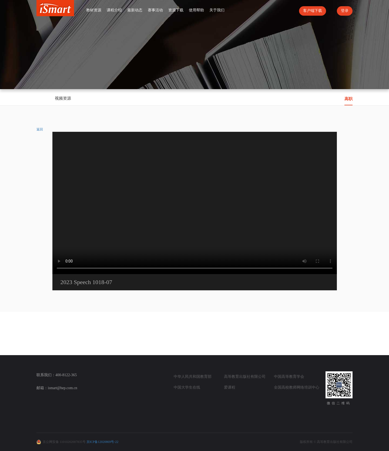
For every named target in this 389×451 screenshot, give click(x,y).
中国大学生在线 (187, 387)
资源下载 (175, 10)
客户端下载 (312, 11)
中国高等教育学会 (289, 377)
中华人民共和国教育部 (193, 377)
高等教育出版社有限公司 (245, 377)
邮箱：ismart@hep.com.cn (57, 388)
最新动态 (134, 10)
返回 (39, 129)
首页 (79, 10)
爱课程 (229, 387)
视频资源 (63, 98)
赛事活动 (155, 10)
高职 (348, 99)
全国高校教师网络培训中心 (296, 387)
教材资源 (93, 10)
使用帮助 (196, 10)
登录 (344, 11)
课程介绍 (114, 10)
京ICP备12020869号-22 (102, 442)
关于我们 (216, 10)
